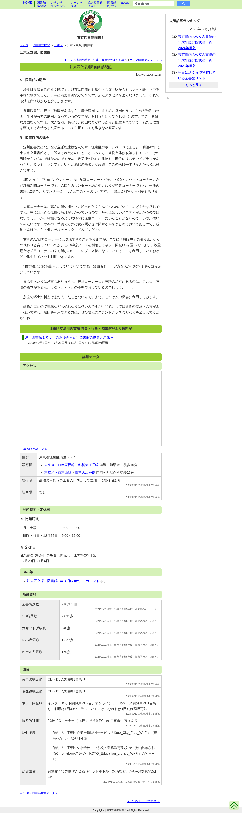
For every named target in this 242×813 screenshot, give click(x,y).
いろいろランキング (58, 4)
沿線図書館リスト (94, 4)
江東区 (58, 45)
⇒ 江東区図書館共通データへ (38, 793)
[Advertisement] (193, 109)
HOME (27, 2)
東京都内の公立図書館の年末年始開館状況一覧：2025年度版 (197, 60)
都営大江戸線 (88, 465)
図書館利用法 (111, 4)
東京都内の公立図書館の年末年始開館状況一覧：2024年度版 (197, 42)
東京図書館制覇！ (90, 38)
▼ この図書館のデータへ (146, 59)
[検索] (153, 3)
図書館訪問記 (41, 4)
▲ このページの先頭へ (143, 801)
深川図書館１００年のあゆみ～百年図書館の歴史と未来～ (69, 337)
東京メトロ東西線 (57, 472)
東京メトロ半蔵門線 (59, 465)
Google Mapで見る (35, 448)
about (125, 2)
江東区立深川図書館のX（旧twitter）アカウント (63, 581)
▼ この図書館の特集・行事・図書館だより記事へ (95, 59)
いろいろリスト (77, 4)
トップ (24, 45)
